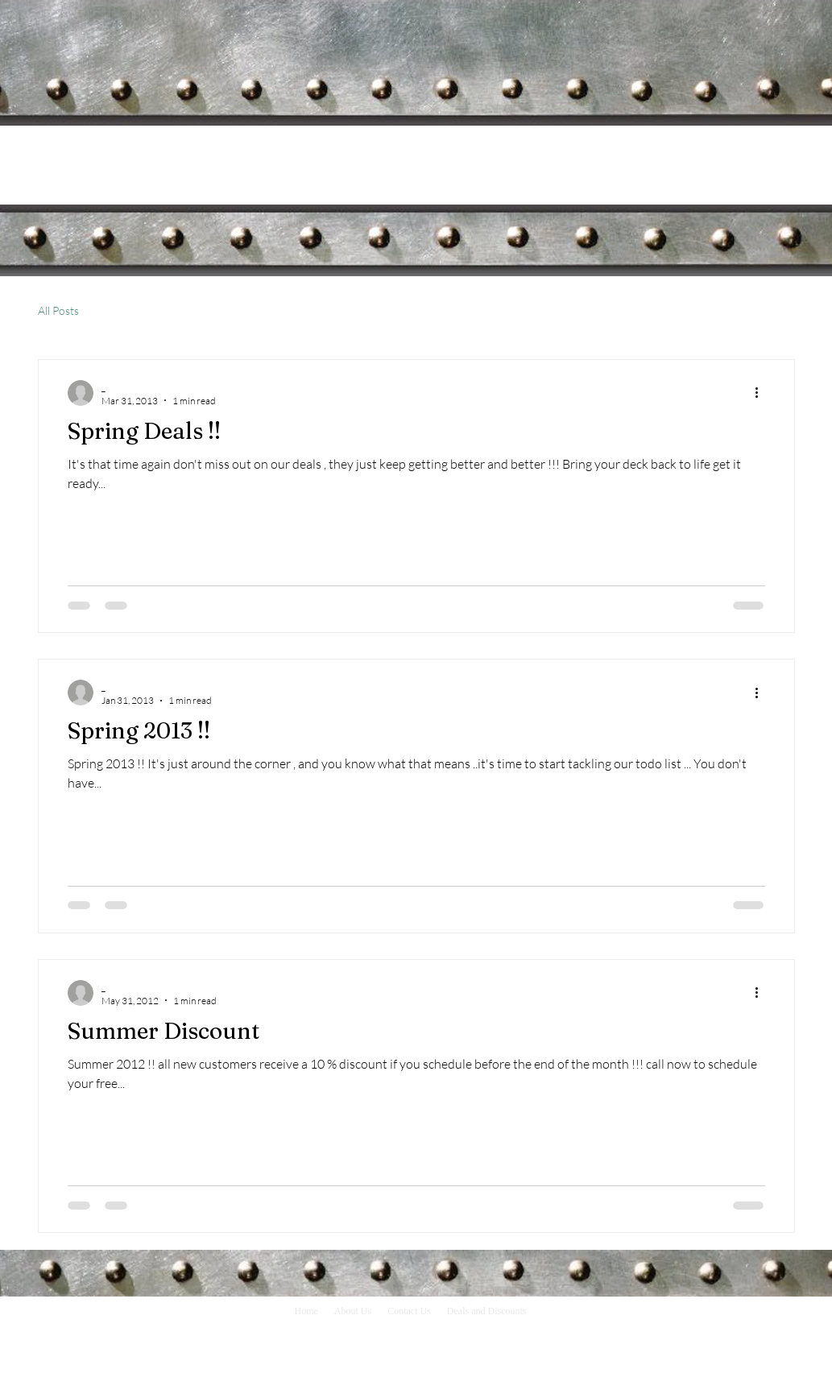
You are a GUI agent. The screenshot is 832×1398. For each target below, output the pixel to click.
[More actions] (762, 393)
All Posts (58, 310)
